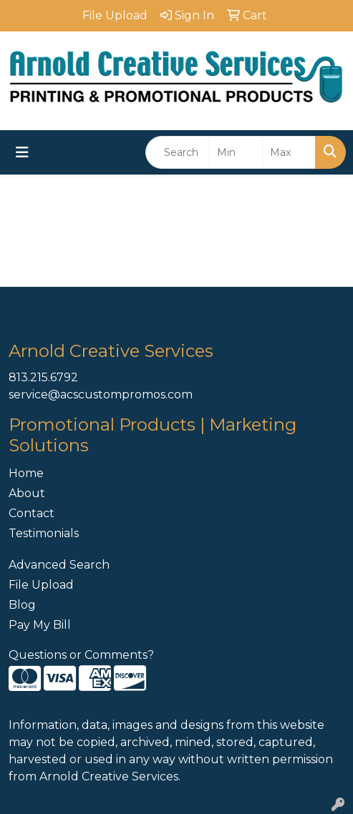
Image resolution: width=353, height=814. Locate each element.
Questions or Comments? (81, 655)
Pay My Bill (40, 625)
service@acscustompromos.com (101, 394)
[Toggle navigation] (22, 152)
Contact (31, 513)
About (27, 493)
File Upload (41, 585)
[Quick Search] (177, 152)
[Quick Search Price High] (289, 152)
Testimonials (44, 533)
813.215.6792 (43, 377)
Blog (22, 605)
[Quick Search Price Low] (236, 152)
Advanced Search (59, 565)
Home (26, 473)
